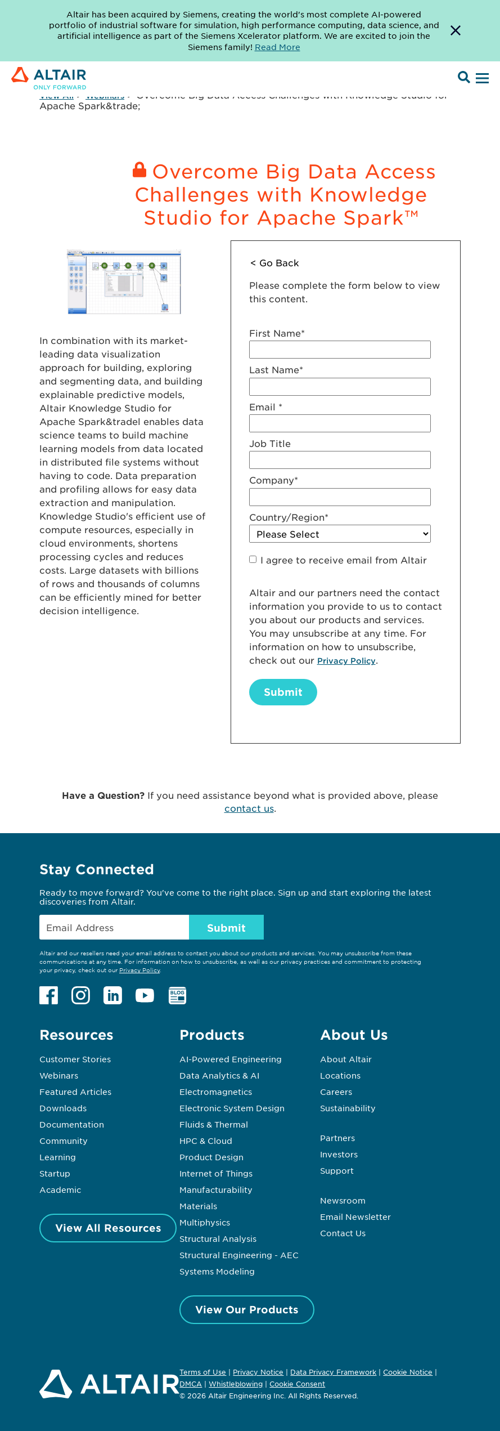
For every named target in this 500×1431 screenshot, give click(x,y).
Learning (57, 1157)
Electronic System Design (232, 1108)
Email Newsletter (355, 1216)
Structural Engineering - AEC (239, 1255)
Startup (54, 1173)
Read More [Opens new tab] (277, 47)
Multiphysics (204, 1222)
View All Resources (108, 1228)
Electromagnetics (215, 1091)
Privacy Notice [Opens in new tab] (258, 1371)
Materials (198, 1206)
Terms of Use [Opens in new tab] (202, 1371)
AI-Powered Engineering (230, 1059)
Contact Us (343, 1233)
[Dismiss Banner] (456, 30)
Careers (336, 1091)
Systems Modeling (217, 1271)
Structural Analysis (217, 1238)
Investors (339, 1154)
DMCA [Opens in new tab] (190, 1383)
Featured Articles (75, 1091)
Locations (340, 1075)
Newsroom (343, 1200)
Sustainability (348, 1108)
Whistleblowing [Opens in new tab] (236, 1383)
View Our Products (247, 1309)
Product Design (211, 1157)
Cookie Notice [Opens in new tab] (408, 1371)
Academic (60, 1189)
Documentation (71, 1124)
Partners (337, 1138)
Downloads (63, 1108)
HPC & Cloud (205, 1140)
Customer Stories (75, 1059)
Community (63, 1140)
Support (337, 1170)
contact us (249, 807)
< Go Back (274, 262)
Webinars (58, 1075)
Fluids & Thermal (213, 1124)
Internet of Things (216, 1173)
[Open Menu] (481, 78)
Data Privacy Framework (333, 1371)
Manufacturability (216, 1189)
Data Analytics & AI (219, 1075)
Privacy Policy (346, 660)
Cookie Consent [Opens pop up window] (297, 1384)
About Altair (346, 1059)
